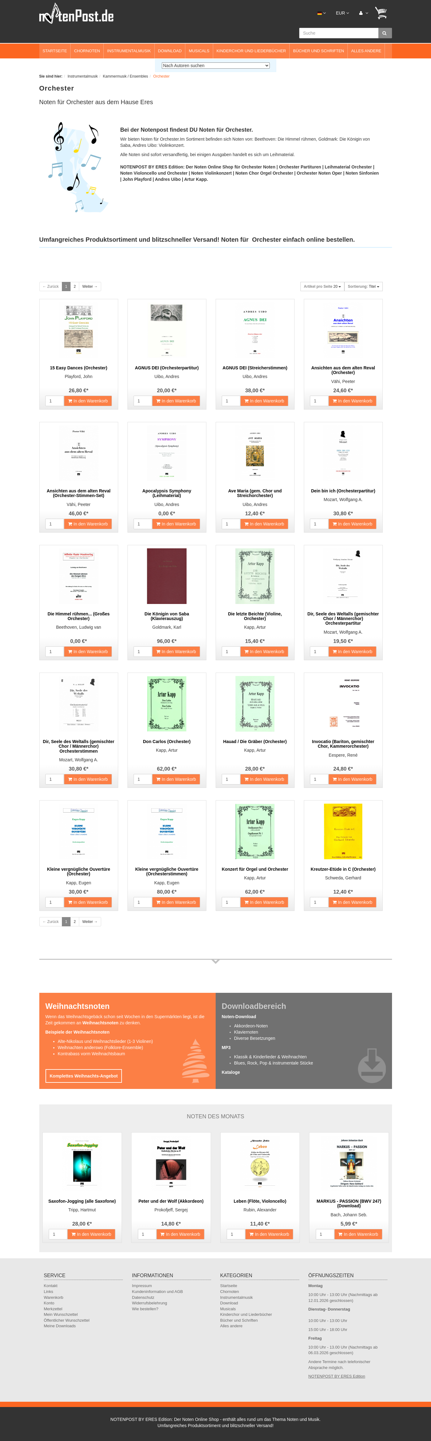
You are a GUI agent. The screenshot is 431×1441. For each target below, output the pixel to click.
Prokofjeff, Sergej (170, 1209)
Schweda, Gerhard (343, 877)
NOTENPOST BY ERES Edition (336, 1376)
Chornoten (87, 51)
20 (322, 286)
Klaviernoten (246, 1032)
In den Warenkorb (88, 400)
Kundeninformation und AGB (157, 1291)
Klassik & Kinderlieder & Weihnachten (270, 1056)
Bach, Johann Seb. (349, 1214)
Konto (49, 1303)
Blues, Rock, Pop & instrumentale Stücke (273, 1063)
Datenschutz (143, 1297)
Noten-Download (239, 1016)
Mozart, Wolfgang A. (343, 499)
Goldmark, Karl (166, 627)
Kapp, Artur (255, 627)
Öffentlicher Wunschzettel (67, 1320)
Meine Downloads (60, 1326)
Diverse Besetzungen (254, 1038)
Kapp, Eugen (78, 882)
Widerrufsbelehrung (149, 1303)
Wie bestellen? (145, 1309)
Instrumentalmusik (129, 51)
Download (170, 51)
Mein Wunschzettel (61, 1314)
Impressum (142, 1285)
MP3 (226, 1047)
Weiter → (90, 286)
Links (48, 1291)
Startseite (55, 51)
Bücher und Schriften (318, 51)
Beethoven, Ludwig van (78, 627)
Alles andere (366, 51)
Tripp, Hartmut (82, 1209)
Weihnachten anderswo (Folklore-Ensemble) (100, 1047)
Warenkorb (53, 1297)
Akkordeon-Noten (251, 1025)
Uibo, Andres (166, 376)
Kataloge (231, 1072)
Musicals (199, 51)
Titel (363, 286)
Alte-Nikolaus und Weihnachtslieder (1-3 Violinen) (105, 1041)
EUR (342, 13)
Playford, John (79, 376)
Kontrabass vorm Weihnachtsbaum (91, 1053)
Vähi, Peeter (343, 381)
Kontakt (51, 1285)
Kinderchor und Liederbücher (251, 51)
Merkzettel (53, 1309)
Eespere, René (343, 755)
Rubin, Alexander (260, 1209)
